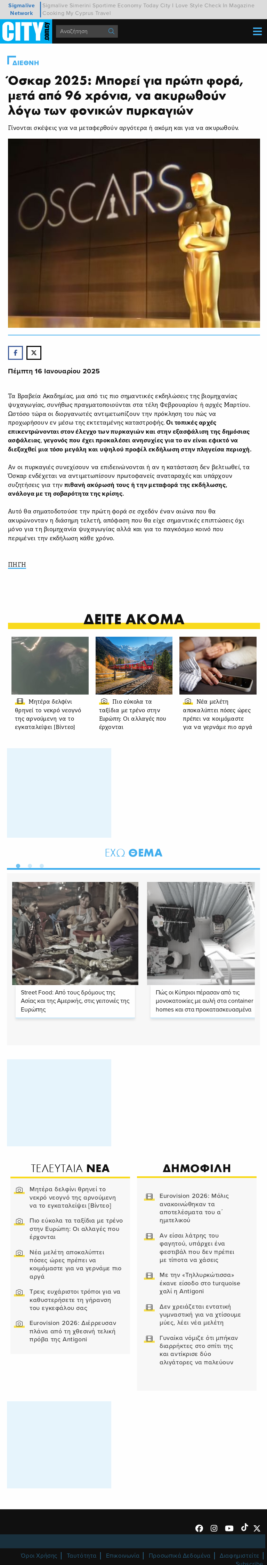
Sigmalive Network (21, 9)
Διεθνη (26, 63)
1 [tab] (16, 864)
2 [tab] (28, 864)
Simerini (80, 5)
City (165, 5)
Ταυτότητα (82, 1555)
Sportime (104, 5)
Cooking (53, 13)
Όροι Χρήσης (39, 1555)
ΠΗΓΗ (17, 565)
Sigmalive (55, 5)
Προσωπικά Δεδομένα (180, 1555)
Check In (216, 5)
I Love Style (187, 5)
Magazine (241, 5)
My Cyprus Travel (88, 13)
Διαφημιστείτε (239, 1555)
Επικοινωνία (123, 1555)
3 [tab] (40, 864)
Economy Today (138, 5)
